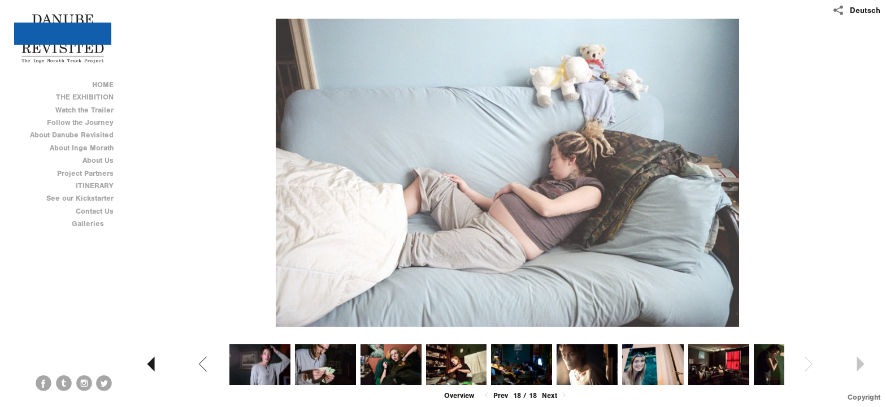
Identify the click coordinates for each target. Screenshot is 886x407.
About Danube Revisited (72, 135)
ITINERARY (95, 185)
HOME (103, 84)
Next (555, 395)
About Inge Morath (82, 148)
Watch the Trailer (84, 110)
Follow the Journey (80, 122)
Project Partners (85, 173)
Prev (495, 395)
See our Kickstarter (80, 198)
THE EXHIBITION (85, 97)
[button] (459, 396)
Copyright (864, 397)
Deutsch (865, 10)
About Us (98, 160)
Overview (459, 395)
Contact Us (95, 211)
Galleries (93, 223)
